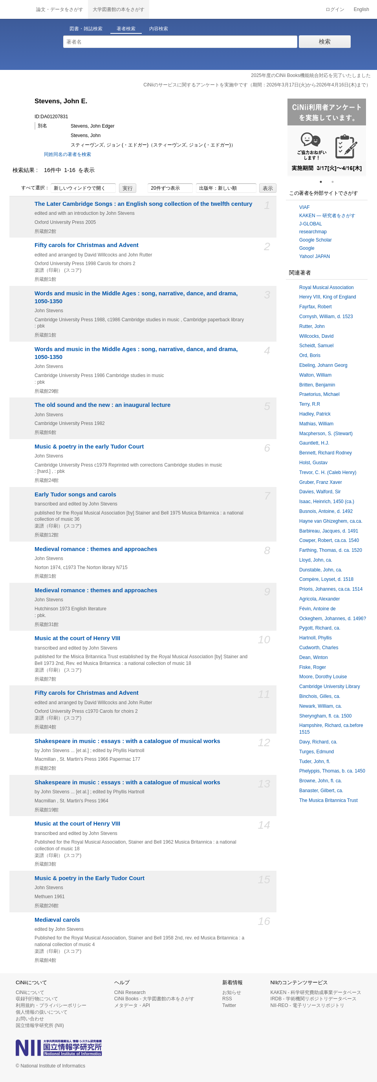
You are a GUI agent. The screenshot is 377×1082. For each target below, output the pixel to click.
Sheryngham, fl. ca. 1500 (325, 716)
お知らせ (231, 992)
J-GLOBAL (310, 224)
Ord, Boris (309, 355)
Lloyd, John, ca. (315, 560)
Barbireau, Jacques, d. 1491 (328, 531)
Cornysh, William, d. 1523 (326, 316)
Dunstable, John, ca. (320, 570)
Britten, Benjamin (317, 385)
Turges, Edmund (316, 751)
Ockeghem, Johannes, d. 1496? (332, 618)
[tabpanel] (326, 137)
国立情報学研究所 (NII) (40, 1025)
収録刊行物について (37, 998)
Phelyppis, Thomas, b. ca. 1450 (332, 771)
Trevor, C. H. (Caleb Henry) (328, 472)
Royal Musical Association (326, 287)
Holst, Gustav (313, 462)
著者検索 (126, 28)
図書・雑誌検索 (86, 28)
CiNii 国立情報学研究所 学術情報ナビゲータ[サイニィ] (15, 9)
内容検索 (158, 28)
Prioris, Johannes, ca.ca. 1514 (330, 589)
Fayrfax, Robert (315, 306)
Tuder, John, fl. (314, 761)
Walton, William (315, 375)
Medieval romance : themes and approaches (96, 549)
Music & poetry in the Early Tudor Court (90, 878)
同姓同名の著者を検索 (67, 154)
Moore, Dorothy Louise (323, 676)
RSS (227, 998)
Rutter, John (312, 326)
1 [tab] (324, 182)
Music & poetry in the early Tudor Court (89, 446)
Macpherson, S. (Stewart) (326, 433)
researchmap (313, 231)
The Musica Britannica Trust (328, 800)
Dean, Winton (313, 657)
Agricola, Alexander (319, 599)
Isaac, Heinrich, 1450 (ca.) (326, 501)
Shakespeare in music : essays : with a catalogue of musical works (127, 741)
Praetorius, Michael (319, 394)
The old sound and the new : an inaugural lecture (102, 405)
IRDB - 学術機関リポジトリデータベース (314, 998)
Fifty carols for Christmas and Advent (87, 245)
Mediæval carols (57, 920)
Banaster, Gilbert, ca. (321, 790)
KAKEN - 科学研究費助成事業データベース (316, 992)
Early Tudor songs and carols (75, 494)
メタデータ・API (132, 1005)
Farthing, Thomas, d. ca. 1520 (330, 550)
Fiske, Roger (312, 667)
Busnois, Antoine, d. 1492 (326, 511)
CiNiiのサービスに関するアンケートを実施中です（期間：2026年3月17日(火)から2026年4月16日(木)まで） (257, 85)
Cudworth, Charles (318, 647)
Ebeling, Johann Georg (323, 365)
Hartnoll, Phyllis (315, 638)
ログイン (335, 9)
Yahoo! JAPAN (314, 256)
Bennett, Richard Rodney (325, 453)
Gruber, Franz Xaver (320, 482)
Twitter (229, 1005)
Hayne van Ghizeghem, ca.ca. (330, 521)
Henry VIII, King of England (327, 297)
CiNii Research (130, 992)
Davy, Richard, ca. (318, 742)
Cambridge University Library (329, 686)
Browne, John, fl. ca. (320, 781)
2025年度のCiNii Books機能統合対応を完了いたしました (311, 75)
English (361, 9)
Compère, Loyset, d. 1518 (326, 579)
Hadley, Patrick (315, 414)
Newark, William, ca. (320, 706)
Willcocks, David (316, 336)
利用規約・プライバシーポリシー (51, 1005)
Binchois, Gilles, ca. (319, 696)
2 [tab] (336, 182)
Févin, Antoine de (317, 608)
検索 (325, 41)
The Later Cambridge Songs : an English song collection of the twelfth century (144, 204)
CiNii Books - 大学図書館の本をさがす (154, 998)
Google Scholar (315, 240)
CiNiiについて (30, 992)
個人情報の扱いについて (42, 1012)
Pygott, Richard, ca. (319, 628)
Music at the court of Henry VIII (77, 638)
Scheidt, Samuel (316, 345)
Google (307, 248)
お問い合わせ (30, 1019)
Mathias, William (316, 424)
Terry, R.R (309, 404)
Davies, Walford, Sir (320, 491)
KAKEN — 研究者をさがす (327, 215)
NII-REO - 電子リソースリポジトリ (307, 1005)
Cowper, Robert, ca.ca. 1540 (329, 540)
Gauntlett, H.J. (314, 443)
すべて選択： (31, 188)
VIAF (304, 207)
